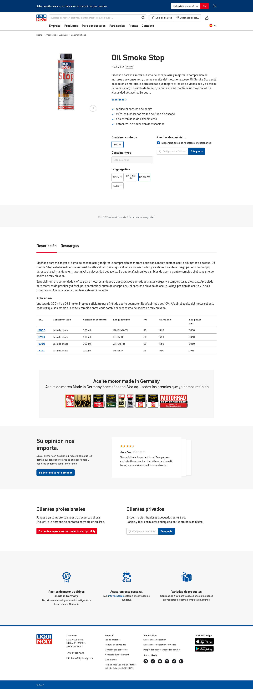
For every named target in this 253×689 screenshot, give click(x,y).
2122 (41, 350)
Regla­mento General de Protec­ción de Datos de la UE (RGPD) (120, 666)
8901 (41, 337)
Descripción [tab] (46, 245)
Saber (119, 99)
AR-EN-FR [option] (117, 177)
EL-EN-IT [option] (117, 185)
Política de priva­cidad (115, 644)
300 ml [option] (117, 144)
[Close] (215, 6)
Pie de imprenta (113, 639)
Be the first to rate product (55, 472)
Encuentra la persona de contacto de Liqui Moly (66, 531)
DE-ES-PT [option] (144, 177)
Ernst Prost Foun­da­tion (154, 639)
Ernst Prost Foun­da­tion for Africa (159, 644)
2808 (41, 330)
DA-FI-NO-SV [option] (131, 177)
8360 (41, 343)
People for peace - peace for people (161, 649)
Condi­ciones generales (116, 649)
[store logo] (46, 22)
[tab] (184, 143)
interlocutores (116, 596)
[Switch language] (185, 6)
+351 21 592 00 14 (75, 653)
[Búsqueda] (103, 18)
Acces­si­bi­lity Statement (117, 654)
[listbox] (132, 144)
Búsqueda (197, 151)
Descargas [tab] (70, 245)
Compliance (111, 659)
